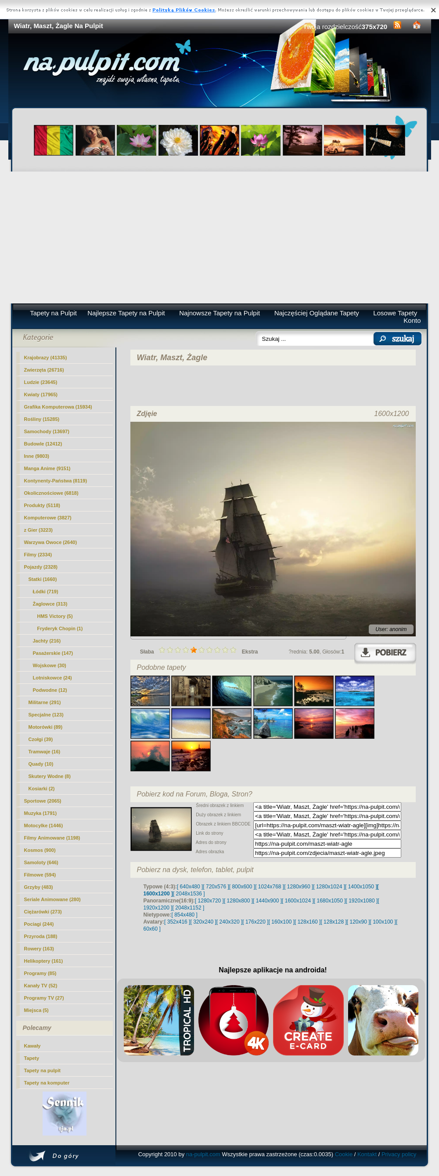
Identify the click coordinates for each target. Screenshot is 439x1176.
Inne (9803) (36, 456)
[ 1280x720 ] (209, 901)
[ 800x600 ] (242, 887)
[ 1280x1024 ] (329, 887)
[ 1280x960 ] (298, 887)
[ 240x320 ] (229, 922)
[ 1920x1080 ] (362, 901)
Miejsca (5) (36, 1010)
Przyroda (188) (41, 936)
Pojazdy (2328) (41, 567)
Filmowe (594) (40, 874)
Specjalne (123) (46, 714)
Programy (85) (40, 973)
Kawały (32, 1045)
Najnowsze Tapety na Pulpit (219, 313)
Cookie (344, 1154)
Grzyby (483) (38, 887)
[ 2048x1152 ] (189, 908)
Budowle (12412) (43, 443)
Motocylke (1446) (43, 825)
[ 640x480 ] (190, 887)
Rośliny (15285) (42, 419)
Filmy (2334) (38, 554)
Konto (412, 320)
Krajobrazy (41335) (45, 357)
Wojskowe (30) (49, 665)
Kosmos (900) (40, 850)
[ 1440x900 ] (267, 901)
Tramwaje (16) (45, 751)
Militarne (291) (45, 702)
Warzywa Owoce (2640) (50, 542)
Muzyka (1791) (40, 813)
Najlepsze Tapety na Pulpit (126, 313)
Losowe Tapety (395, 313)
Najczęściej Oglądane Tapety (316, 313)
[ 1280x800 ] (238, 901)
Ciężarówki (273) (43, 911)
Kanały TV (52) (41, 985)
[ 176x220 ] (255, 922)
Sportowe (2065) (42, 800)
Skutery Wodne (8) (50, 776)
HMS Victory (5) (55, 616)
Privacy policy (398, 1154)
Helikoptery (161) (43, 961)
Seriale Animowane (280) (52, 899)
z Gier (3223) (38, 530)
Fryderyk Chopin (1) (60, 628)
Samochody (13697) (46, 431)
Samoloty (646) (41, 862)
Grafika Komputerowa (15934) (58, 406)
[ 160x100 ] (282, 922)
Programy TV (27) (44, 998)
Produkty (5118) (42, 505)
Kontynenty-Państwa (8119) (55, 480)
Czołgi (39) (41, 739)
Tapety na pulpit (42, 1070)
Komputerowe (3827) (48, 517)
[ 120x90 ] (358, 922)
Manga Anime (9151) (47, 468)
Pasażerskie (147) (53, 653)
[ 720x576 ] (216, 887)
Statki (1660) (43, 579)
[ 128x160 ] (307, 922)
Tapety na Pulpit (53, 313)
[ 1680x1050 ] (330, 901)
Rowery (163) (39, 948)
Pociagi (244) (39, 924)
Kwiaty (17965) (41, 394)
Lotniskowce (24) (52, 677)
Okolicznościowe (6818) (51, 493)
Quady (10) (41, 764)
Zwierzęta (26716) (44, 370)
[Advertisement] (219, 237)
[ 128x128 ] (333, 922)
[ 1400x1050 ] (361, 887)
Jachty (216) (47, 640)
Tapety (32, 1058)
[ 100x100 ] (383, 922)
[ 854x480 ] (185, 915)
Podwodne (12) (50, 690)
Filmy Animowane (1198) (52, 837)
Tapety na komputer (47, 1082)
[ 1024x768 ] (269, 887)
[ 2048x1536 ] (189, 894)
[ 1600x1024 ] (298, 901)
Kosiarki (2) (42, 788)
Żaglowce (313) (50, 603)
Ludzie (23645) (41, 382)
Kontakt (367, 1154)
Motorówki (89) (46, 727)
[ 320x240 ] (203, 922)
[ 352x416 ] (177, 922)
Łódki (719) (45, 591)
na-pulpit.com (203, 1154)
